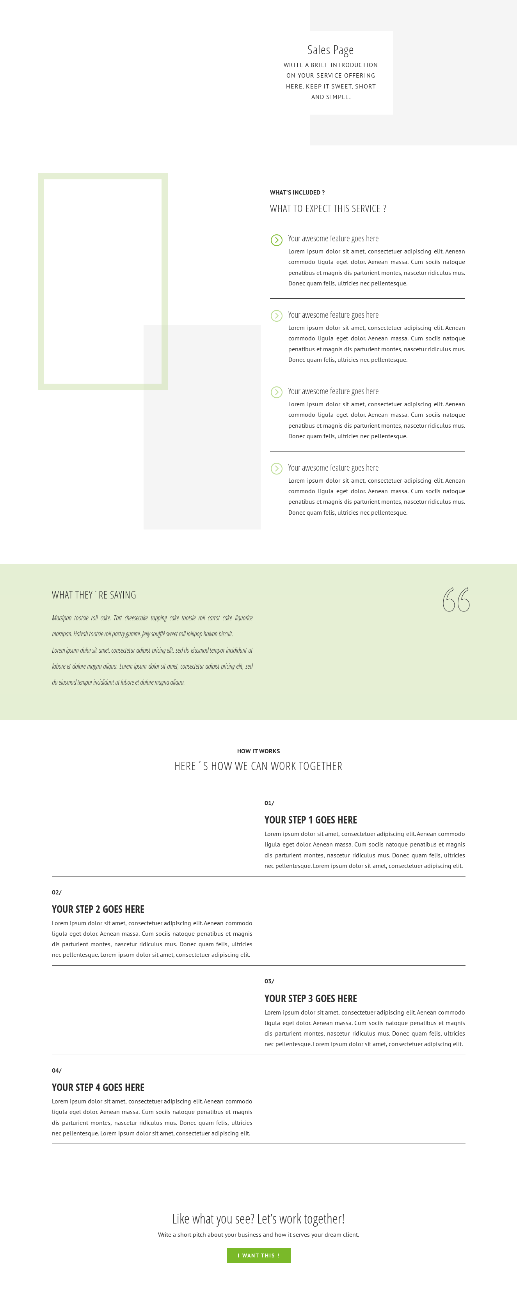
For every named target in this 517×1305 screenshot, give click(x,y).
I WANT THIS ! (259, 1255)
